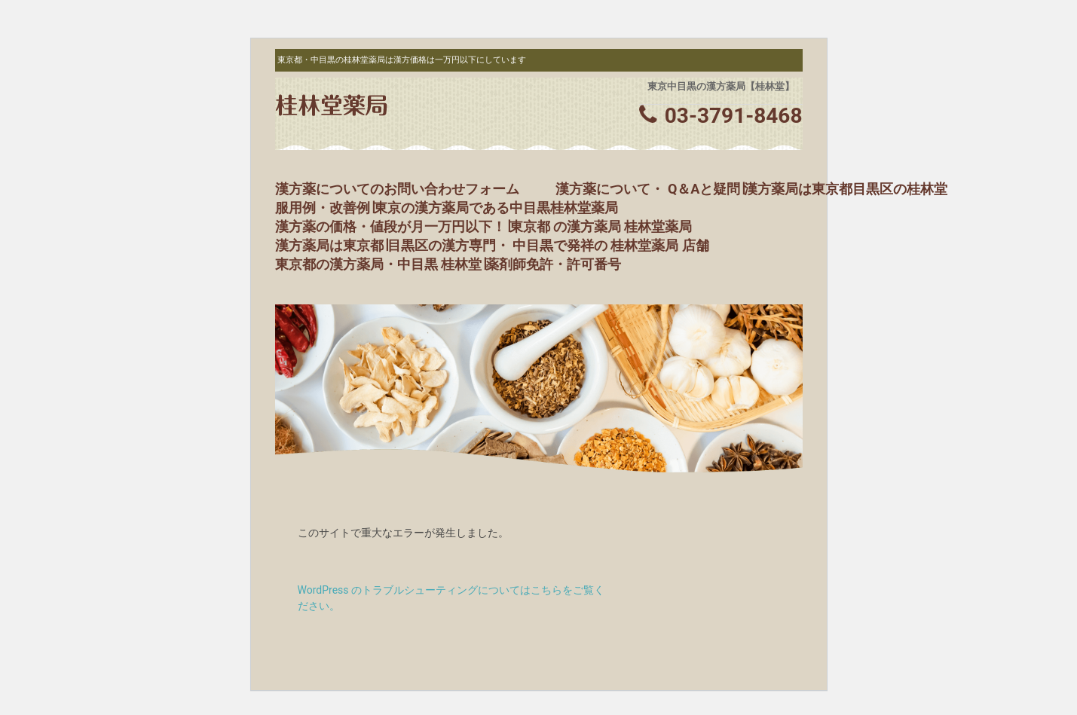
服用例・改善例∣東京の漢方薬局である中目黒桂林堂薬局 (446, 207)
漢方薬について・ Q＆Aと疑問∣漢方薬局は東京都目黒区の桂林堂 (751, 189)
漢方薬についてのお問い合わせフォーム (397, 189)
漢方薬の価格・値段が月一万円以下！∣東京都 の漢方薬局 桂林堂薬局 (484, 226)
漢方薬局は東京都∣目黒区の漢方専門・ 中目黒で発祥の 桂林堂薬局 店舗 (492, 245)
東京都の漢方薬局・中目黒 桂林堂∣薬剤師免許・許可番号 (448, 264)
